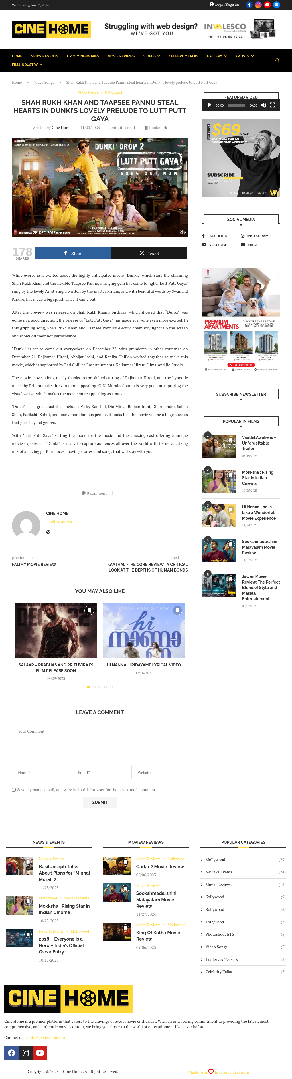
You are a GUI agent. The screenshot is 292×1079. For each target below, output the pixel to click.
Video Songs (44, 82)
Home (17, 56)
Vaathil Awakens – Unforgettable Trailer (259, 443)
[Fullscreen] (272, 105)
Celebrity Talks (183, 56)
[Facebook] (249, 4)
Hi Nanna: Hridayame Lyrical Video (144, 665)
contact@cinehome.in (45, 1037)
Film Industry (25, 65)
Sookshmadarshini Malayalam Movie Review (259, 547)
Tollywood (246, 922)
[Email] (276, 4)
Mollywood (246, 860)
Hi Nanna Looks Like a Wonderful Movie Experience (259, 512)
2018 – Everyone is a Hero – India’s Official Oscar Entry (61, 946)
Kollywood (246, 897)
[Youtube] (267, 4)
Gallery (214, 56)
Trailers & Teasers (246, 959)
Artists (242, 56)
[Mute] (263, 105)
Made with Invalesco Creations (219, 1072)
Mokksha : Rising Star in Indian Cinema (257, 478)
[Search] (277, 60)
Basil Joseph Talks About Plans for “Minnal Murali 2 (64, 873)
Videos (149, 56)
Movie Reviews (121, 56)
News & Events (44, 56)
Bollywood (246, 909)
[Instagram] (258, 4)
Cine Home (62, 127)
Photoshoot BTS (246, 934)
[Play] (209, 105)
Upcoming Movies (83, 56)
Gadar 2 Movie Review (160, 866)
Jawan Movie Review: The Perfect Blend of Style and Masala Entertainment (261, 587)
